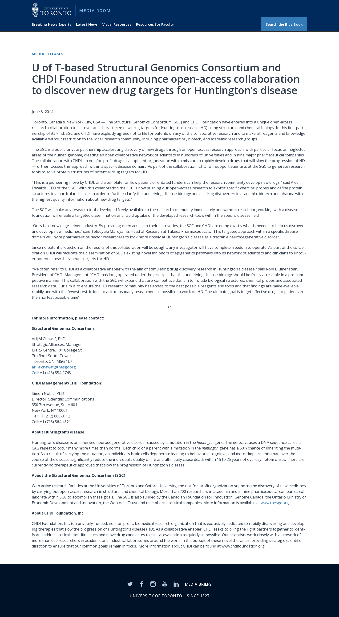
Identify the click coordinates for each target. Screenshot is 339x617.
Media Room (95, 10)
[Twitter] (130, 583)
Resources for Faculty (155, 24)
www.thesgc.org (275, 502)
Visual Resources (116, 24)
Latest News (87, 24)
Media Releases (48, 53)
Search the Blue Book (284, 24)
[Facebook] (141, 583)
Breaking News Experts (51, 24)
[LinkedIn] (176, 583)
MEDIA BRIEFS (198, 584)
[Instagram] (153, 583)
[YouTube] (164, 583)
